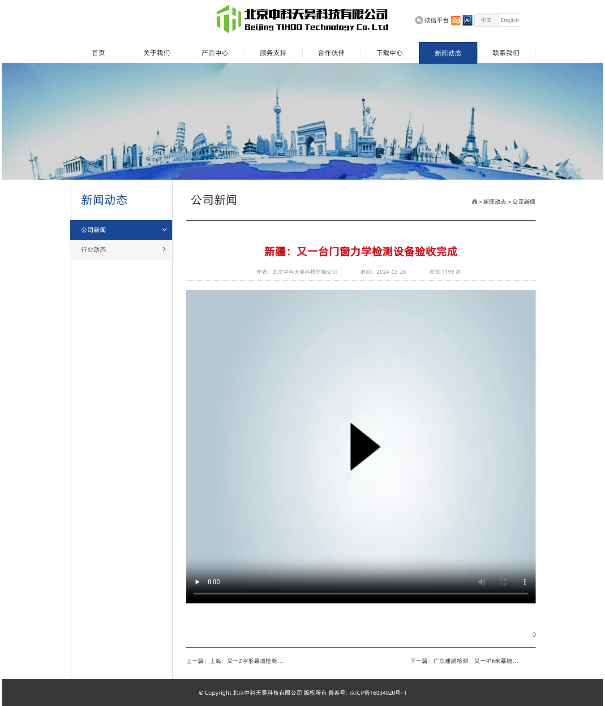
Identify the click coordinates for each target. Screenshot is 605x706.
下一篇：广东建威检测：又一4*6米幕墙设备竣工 (466, 661)
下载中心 (389, 53)
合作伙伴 (331, 53)
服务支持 (273, 53)
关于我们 (156, 53)
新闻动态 (448, 53)
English (510, 20)
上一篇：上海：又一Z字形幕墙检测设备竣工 (237, 661)
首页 (98, 53)
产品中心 (215, 53)
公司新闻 (524, 202)
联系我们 (506, 53)
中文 (486, 20)
